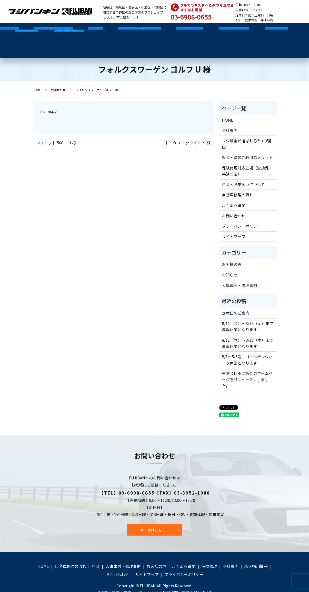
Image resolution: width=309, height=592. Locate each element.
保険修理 (227, 31)
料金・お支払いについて (243, 172)
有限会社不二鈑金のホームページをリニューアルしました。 (247, 367)
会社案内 (258, 31)
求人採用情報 (293, 31)
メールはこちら (153, 517)
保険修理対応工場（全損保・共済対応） (247, 159)
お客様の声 (156, 31)
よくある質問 (192, 31)
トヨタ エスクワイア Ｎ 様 (188, 130)
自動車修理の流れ (42, 31)
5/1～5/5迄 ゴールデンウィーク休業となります (247, 347)
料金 (77, 31)
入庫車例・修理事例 (113, 31)
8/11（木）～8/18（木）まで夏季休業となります (247, 331)
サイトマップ (233, 224)
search (18, 38)
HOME (5, 31)
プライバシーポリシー (241, 214)
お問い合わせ (233, 203)
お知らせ (230, 262)
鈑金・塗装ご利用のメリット (247, 145)
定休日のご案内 (235, 301)
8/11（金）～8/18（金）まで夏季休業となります (247, 314)
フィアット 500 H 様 (56, 130)
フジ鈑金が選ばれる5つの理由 (246, 132)
